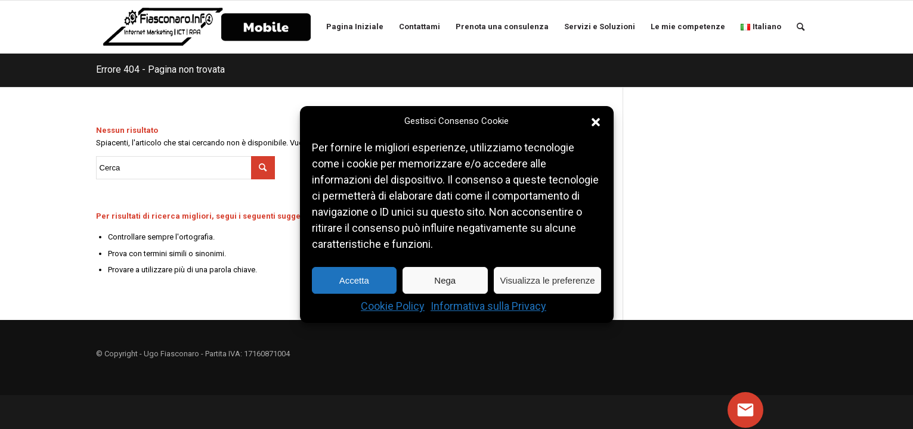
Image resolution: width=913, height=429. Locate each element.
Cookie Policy (393, 306)
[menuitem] (265, 27)
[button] (596, 122)
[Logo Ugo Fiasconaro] (163, 27)
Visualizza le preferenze (547, 280)
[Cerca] (803, 27)
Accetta (354, 280)
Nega (445, 280)
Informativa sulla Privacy (488, 306)
